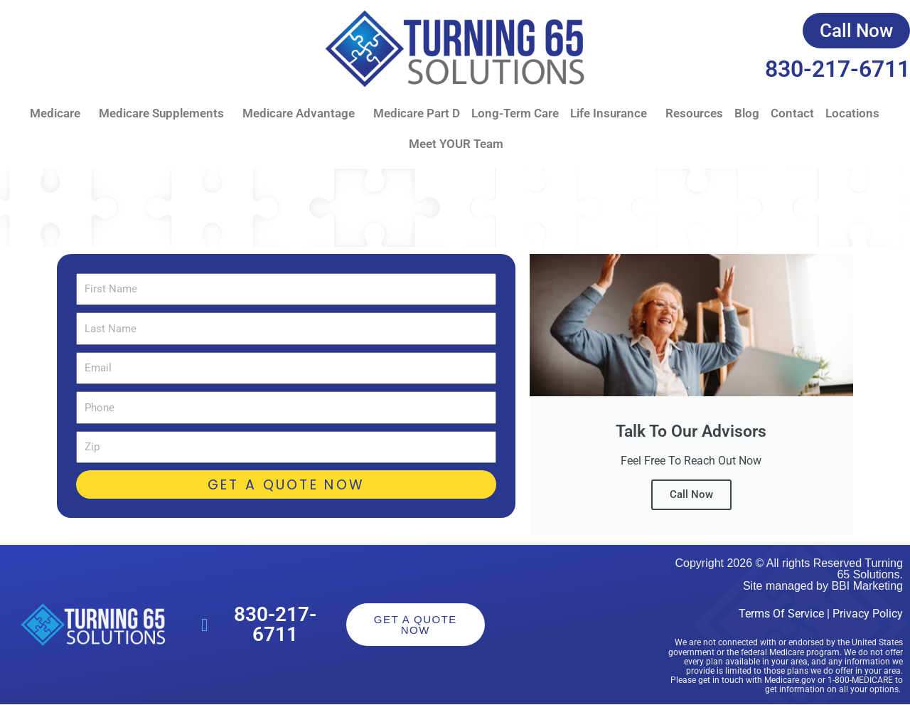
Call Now (691, 494)
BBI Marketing (866, 586)
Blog (746, 113)
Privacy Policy (868, 613)
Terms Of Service (781, 613)
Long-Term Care (515, 113)
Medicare (58, 113)
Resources (694, 113)
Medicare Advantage (302, 113)
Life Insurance (612, 113)
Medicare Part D (416, 113)
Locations (852, 113)
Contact (792, 113)
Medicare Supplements (165, 113)
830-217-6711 (837, 69)
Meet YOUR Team (456, 144)
